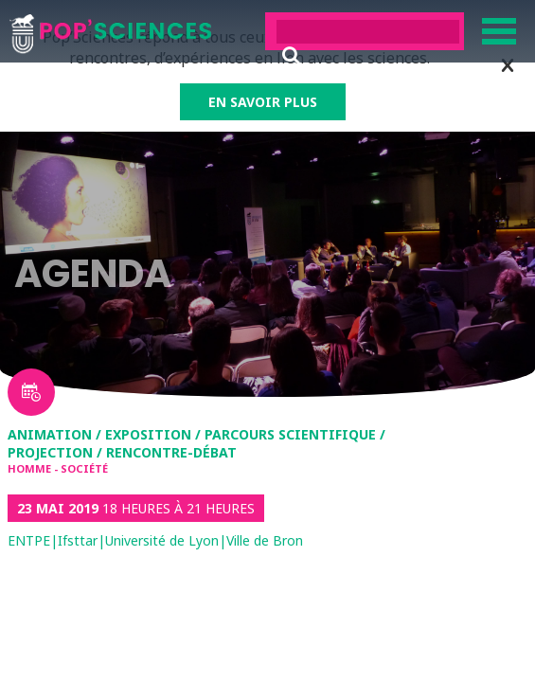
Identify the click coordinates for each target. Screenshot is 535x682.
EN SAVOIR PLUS (262, 102)
